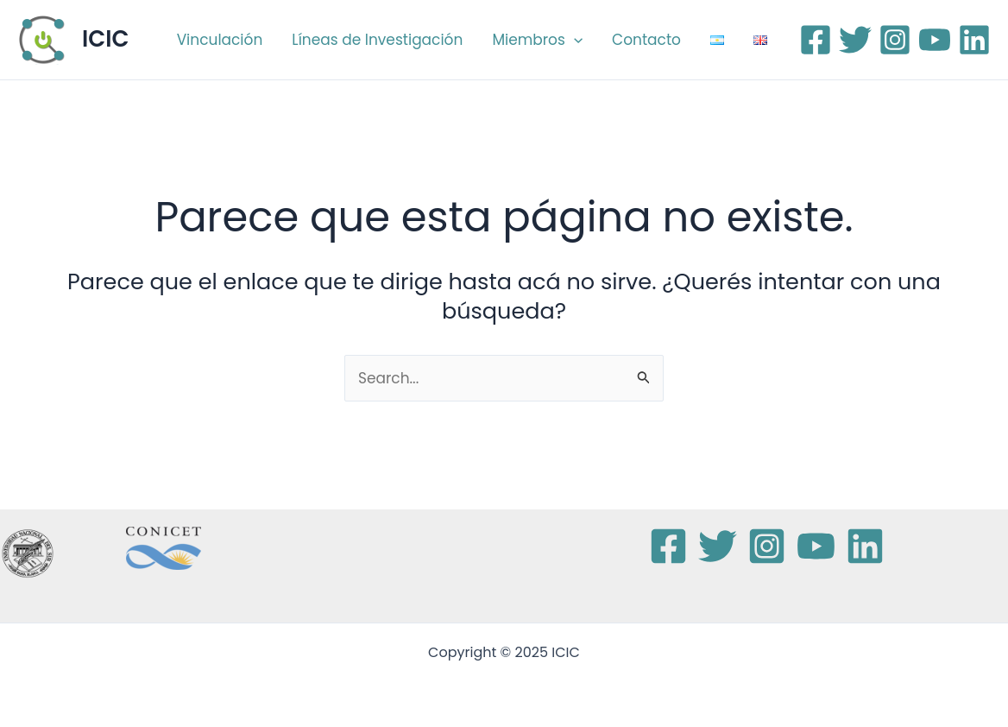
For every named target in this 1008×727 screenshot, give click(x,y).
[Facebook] (815, 39)
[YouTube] (934, 39)
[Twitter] (855, 39)
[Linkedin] (974, 39)
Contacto (646, 39)
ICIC (105, 38)
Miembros (537, 39)
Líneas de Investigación (377, 39)
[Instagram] (895, 39)
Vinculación (220, 39)
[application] (574, 39)
